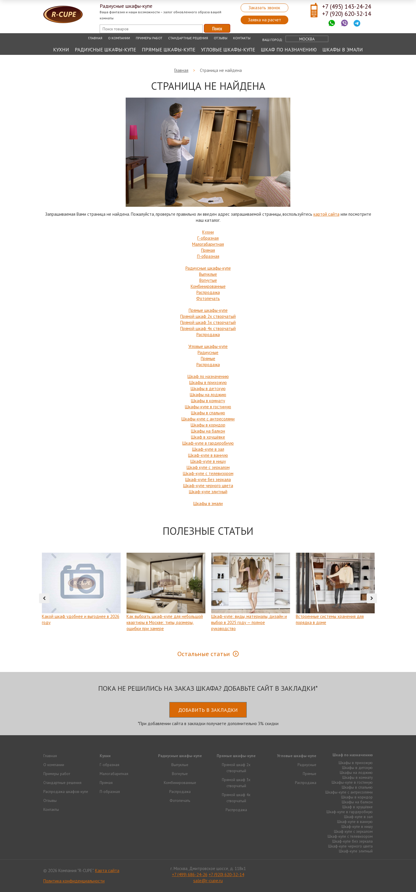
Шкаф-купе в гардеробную (208, 443)
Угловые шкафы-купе (228, 49)
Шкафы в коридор (208, 425)
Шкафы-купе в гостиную (208, 406)
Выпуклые (208, 274)
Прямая (208, 250)
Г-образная (208, 238)
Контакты (241, 38)
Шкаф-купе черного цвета (208, 485)
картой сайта (326, 214)
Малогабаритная (208, 244)
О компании (119, 38)
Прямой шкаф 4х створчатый (208, 328)
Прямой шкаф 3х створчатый (208, 322)
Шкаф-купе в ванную (208, 455)
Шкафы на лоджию (208, 394)
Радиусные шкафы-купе (105, 49)
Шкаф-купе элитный (208, 491)
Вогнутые (208, 280)
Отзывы (220, 38)
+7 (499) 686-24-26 (189, 874)
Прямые (208, 358)
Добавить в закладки (208, 710)
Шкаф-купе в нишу (208, 461)
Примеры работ (149, 38)
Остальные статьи (203, 654)
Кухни (61, 49)
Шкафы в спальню (208, 413)
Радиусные (208, 352)
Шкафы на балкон (208, 431)
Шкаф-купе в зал (208, 449)
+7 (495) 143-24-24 (346, 6)
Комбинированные (208, 286)
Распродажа (208, 292)
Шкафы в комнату (208, 400)
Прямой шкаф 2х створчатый (208, 316)
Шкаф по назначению (289, 49)
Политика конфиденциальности (74, 881)
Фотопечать (208, 298)
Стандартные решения (188, 38)
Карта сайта (107, 870)
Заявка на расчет (264, 20)
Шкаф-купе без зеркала (208, 479)
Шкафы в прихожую (208, 382)
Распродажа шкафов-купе (65, 791)
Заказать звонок (264, 7)
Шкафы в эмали (342, 49)
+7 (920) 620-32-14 (346, 13)
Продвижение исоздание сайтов (359, 870)
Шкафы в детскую (208, 388)
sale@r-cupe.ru (208, 880)
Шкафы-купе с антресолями (208, 419)
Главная (95, 38)
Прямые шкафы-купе (168, 49)
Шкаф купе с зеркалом (208, 467)
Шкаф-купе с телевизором (208, 473)
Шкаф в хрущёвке (208, 437)
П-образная (208, 256)
